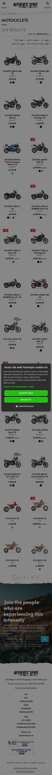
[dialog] (26, 387)
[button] (26, 387)
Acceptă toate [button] (26, 393)
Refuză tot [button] (26, 400)
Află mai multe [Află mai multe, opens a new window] (9, 382)
